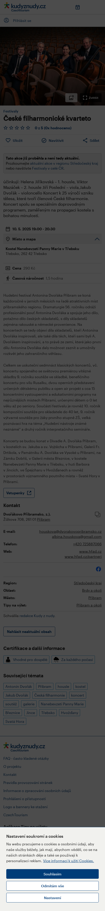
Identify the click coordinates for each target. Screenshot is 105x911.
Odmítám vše (52, 886)
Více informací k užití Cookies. (68, 861)
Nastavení (52, 898)
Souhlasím (52, 874)
